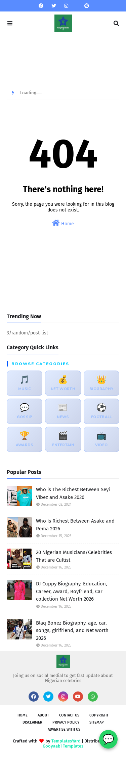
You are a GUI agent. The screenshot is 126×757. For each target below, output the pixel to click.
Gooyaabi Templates (63, 746)
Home (63, 223)
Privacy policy (65, 722)
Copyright (99, 715)
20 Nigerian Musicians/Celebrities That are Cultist (74, 556)
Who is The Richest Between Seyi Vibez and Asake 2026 (73, 493)
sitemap (96, 722)
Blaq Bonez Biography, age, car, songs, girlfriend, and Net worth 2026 (72, 630)
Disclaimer (32, 722)
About (43, 715)
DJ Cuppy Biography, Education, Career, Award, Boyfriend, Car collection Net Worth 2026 (71, 591)
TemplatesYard (66, 740)
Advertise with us (64, 729)
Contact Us (69, 715)
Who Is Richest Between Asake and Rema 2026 (75, 525)
